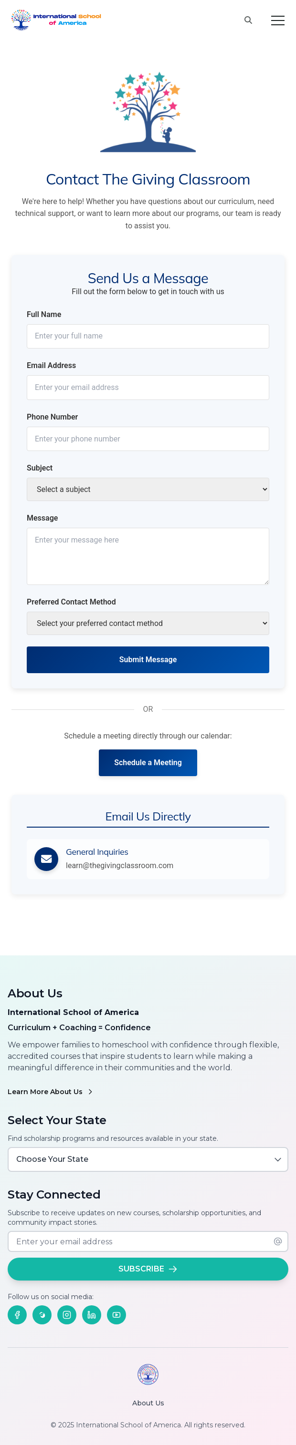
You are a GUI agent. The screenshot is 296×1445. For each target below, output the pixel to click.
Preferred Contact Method (71, 601)
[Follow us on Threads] (42, 1314)
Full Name (44, 314)
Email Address (51, 365)
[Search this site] (248, 20)
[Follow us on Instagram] (66, 1314)
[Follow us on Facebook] (17, 1314)
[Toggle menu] (277, 20)
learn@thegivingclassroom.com (119, 865)
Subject (40, 467)
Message (42, 518)
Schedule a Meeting (148, 762)
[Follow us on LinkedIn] (91, 1314)
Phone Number (52, 416)
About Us (148, 1403)
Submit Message (148, 659)
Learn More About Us (51, 1091)
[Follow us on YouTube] (116, 1314)
